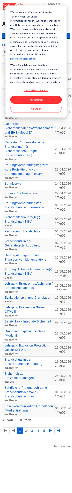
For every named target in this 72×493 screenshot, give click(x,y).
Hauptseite (52, 3)
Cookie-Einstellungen (36, 90)
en (66, 11)
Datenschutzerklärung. (23, 58)
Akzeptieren (36, 99)
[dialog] (36, 61)
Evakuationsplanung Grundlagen (28, 297)
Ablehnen (36, 108)
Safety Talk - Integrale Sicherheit (28, 321)
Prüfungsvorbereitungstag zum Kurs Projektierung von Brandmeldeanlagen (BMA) (26, 169)
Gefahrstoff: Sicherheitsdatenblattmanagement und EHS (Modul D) (29, 128)
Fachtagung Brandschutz (22, 231)
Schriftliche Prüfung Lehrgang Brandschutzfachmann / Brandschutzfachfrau (26, 392)
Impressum (62, 446)
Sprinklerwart (14, 183)
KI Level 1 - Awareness (21, 193)
